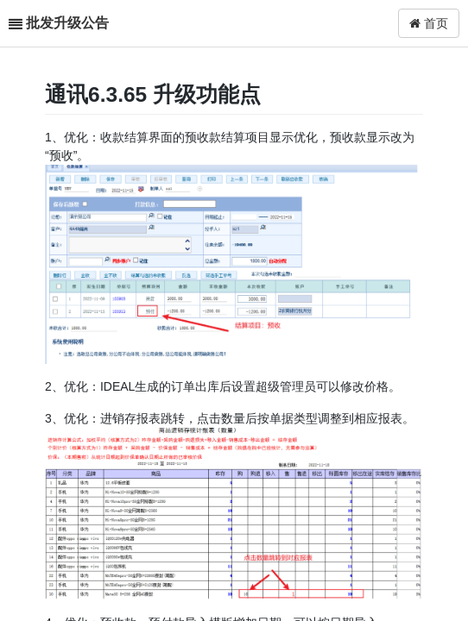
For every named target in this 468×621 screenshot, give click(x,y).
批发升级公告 (67, 23)
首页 (428, 23)
